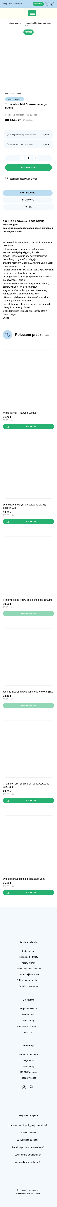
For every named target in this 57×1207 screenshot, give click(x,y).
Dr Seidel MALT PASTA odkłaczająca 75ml (24, 879)
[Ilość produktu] (28, 158)
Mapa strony (28, 1066)
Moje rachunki (28, 1014)
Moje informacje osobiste (28, 1026)
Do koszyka (31, 426)
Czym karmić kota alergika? (28, 1155)
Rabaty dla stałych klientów (28, 968)
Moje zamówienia (28, 1008)
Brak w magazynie (28, 613)
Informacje (28, 200)
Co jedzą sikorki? (28, 1132)
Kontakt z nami (28, 951)
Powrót (28, 32)
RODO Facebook (28, 1072)
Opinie (28, 207)
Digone (37, 1193)
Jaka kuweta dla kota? (27, 1140)
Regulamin (28, 1060)
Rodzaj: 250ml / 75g (16, 144)
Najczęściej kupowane (28, 974)
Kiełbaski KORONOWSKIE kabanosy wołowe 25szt (28, 691)
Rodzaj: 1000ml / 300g (17, 135)
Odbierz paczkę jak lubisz (28, 980)
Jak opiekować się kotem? (27, 1162)
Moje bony (28, 1032)
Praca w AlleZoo (28, 1078)
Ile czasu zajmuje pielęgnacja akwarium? (28, 1125)
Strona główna (15, 23)
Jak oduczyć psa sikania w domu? (28, 1147)
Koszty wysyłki (28, 963)
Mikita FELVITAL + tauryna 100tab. (20, 413)
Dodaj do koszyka (28, 167)
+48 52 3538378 (15, 4)
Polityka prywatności (28, 986)
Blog (5, 4)
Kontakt (38, 4)
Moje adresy (28, 1020)
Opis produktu (27, 193)
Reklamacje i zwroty (28, 957)
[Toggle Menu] (32, 13)
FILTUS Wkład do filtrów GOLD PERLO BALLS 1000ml (27, 600)
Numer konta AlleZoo (28, 1054)
